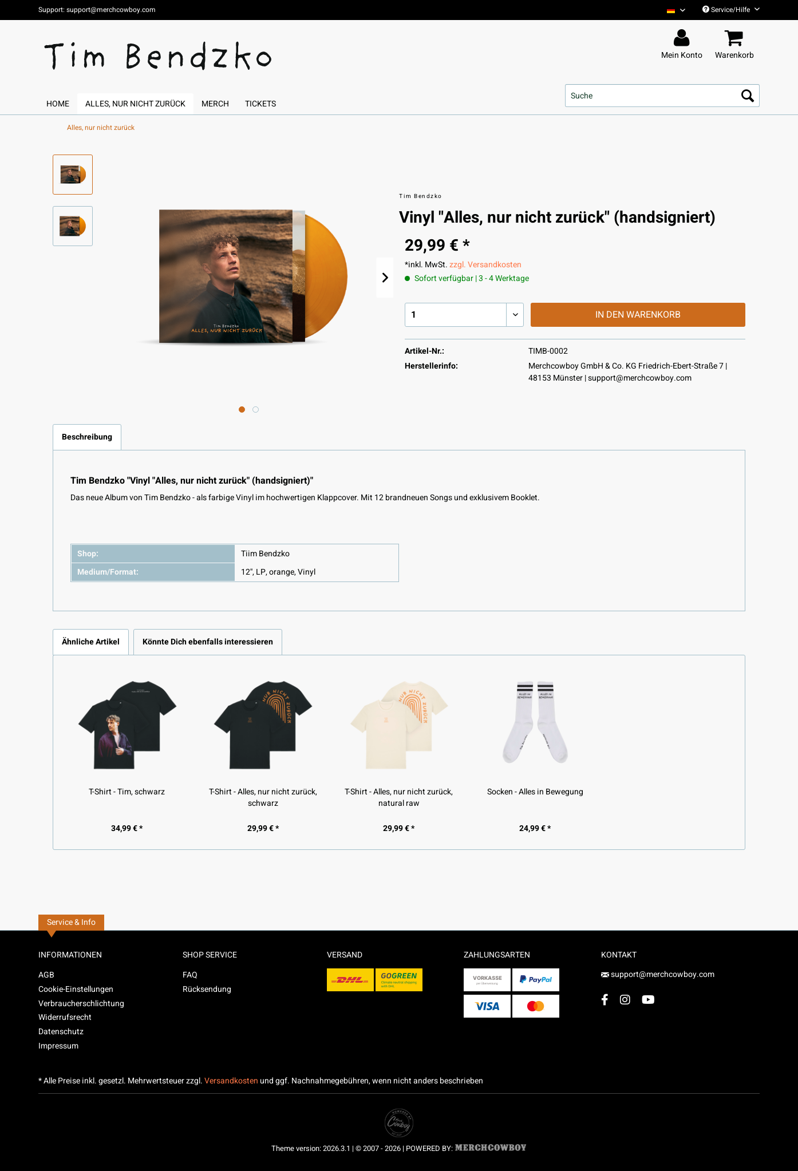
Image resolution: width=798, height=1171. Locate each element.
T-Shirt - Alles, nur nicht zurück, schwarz (263, 797)
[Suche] (662, 95)
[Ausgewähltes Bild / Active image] (242, 409)
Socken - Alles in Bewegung (535, 792)
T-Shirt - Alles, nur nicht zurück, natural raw (399, 797)
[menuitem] (672, 10)
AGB (46, 975)
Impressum (58, 1046)
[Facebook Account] (605, 1000)
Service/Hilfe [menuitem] (731, 10)
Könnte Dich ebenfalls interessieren (208, 642)
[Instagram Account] (625, 1000)
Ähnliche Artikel (91, 642)
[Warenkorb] (736, 38)
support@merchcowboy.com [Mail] (657, 974)
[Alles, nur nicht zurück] (135, 103)
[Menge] (464, 315)
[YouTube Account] (648, 1000)
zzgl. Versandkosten (485, 265)
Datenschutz (61, 1032)
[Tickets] (260, 103)
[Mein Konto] (683, 38)
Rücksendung (207, 989)
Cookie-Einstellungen (75, 989)
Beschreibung (87, 437)
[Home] (57, 103)
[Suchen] (748, 95)
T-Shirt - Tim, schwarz (127, 792)
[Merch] (215, 103)
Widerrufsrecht (65, 1017)
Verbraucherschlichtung (81, 1004)
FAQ (190, 975)
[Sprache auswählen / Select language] (676, 10)
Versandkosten (231, 1081)
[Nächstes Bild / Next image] (255, 409)
